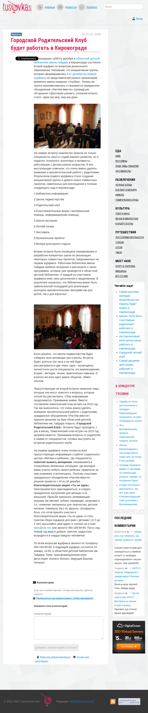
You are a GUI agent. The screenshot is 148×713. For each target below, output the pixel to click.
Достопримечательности (129, 237)
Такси (118, 252)
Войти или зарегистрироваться (55, 657)
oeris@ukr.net (42, 527)
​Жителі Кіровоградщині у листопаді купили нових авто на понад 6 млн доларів (130, 453)
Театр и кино (122, 213)
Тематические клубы (127, 200)
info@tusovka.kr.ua (81, 701)
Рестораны (121, 161)
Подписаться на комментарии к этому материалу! (64, 598)
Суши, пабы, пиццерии (127, 166)
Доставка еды (123, 171)
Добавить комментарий (56, 647)
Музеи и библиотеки (126, 218)
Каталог (92, 7)
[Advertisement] (130, 87)
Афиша (50, 7)
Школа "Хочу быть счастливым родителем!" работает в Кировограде (130, 324)
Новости (71, 7)
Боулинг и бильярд (126, 190)
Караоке (119, 195)
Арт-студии (121, 276)
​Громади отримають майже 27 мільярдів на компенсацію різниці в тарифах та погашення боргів (130, 473)
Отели (118, 247)
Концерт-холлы (124, 223)
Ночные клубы (123, 185)
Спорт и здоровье (125, 266)
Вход (139, 18)
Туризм (119, 242)
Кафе (118, 156)
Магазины (120, 271)
